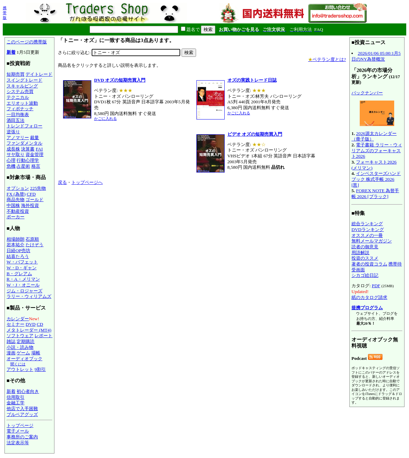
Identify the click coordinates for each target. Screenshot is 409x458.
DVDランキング (367, 229)
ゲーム (23, 352)
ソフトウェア (20, 335)
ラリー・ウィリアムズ (29, 296)
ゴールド (34, 199)
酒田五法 (15, 120)
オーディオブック (24, 358)
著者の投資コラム (369, 264)
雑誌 (11, 341)
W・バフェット (22, 261)
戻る (62, 182)
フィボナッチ (20, 108)
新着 (11, 52)
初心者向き (28, 391)
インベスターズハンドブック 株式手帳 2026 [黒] (376, 179)
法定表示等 (18, 442)
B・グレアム (19, 273)
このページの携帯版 (27, 41)
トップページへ (87, 182)
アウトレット (20, 369)
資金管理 (34, 154)
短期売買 (15, 74)
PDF (376, 285)
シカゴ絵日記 (364, 275)
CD (40, 324)
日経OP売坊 (18, 250)
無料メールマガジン (371, 240)
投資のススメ (364, 258)
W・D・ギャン (22, 267)
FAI (39, 149)
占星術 (23, 166)
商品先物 (15, 199)
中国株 (13, 205)
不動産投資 (18, 211)
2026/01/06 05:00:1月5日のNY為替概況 (376, 56)
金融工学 (15, 402)
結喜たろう (18, 256)
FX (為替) (16, 194)
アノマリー (18, 137)
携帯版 (5, 13)
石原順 (32, 239)
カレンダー (18, 318)
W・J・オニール (23, 285)
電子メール (18, 431)
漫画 (11, 352)
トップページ (20, 425)
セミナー (15, 324)
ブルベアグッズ (22, 414)
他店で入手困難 (22, 408)
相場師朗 (15, 239)
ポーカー (15, 216)
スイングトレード (24, 80)
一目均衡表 (18, 114)
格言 (35, 166)
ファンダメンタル (24, 143)
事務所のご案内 (22, 436)
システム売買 (20, 91)
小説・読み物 (20, 347)
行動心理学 (28, 160)
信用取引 (15, 397)
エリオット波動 (22, 103)
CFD (31, 194)
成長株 (13, 149)
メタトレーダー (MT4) (29, 330)
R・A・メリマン (23, 279)
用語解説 (360, 252)
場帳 (35, 352)
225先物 (38, 188)
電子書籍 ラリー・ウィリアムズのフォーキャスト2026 (376, 150)
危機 (11, 166)
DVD (30, 324)
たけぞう (34, 244)
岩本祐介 (15, 244)
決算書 (27, 149)
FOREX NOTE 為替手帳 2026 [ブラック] (375, 193)
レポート (43, 335)
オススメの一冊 (367, 235)
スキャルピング (22, 86)
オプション (18, 188)
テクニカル (18, 97)
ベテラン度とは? (327, 59)
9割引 (40, 369)
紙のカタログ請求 (369, 297)
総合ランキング (367, 223)
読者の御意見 (364, 246)
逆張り (13, 131)
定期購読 (25, 341)
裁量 (34, 137)
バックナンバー (367, 92)
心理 (11, 160)
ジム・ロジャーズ (24, 290)
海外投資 (30, 205)
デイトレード (38, 74)
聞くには (17, 364)
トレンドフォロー (24, 125)
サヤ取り (15, 154)
